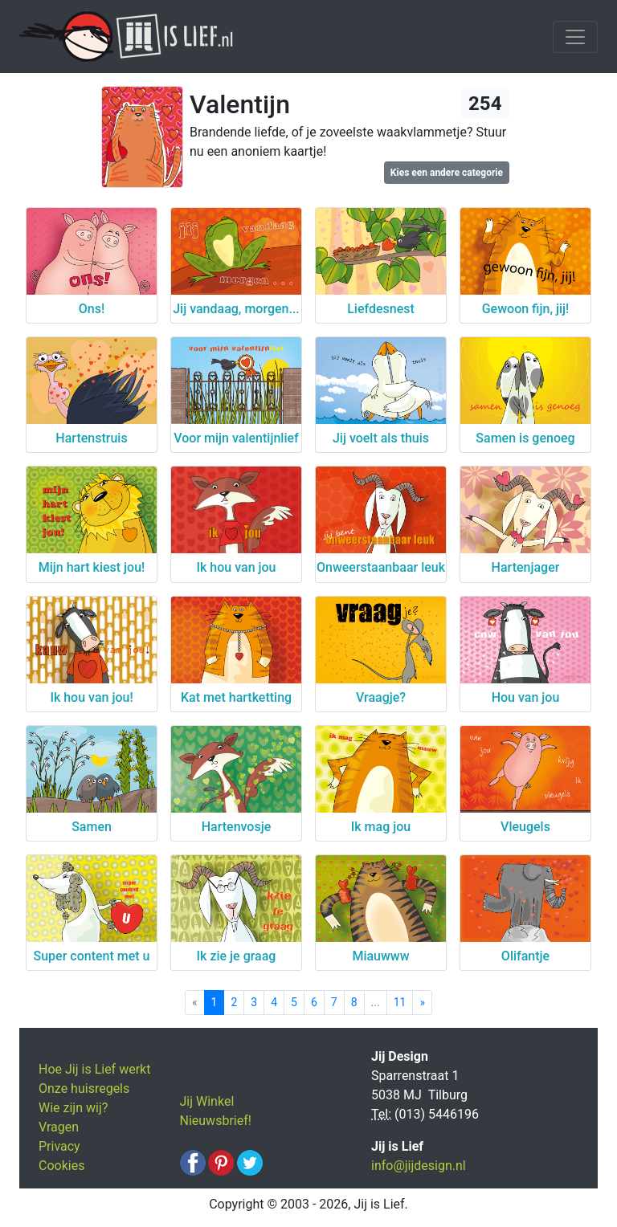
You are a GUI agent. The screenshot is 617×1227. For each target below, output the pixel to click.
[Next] (422, 1002)
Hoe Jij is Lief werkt (94, 1069)
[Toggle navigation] (575, 37)
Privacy (59, 1146)
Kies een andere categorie (446, 172)
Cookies (61, 1165)
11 (400, 1002)
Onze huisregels (84, 1088)
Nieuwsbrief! (215, 1120)
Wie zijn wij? (73, 1107)
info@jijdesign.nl (418, 1165)
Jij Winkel (207, 1101)
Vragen (59, 1127)
